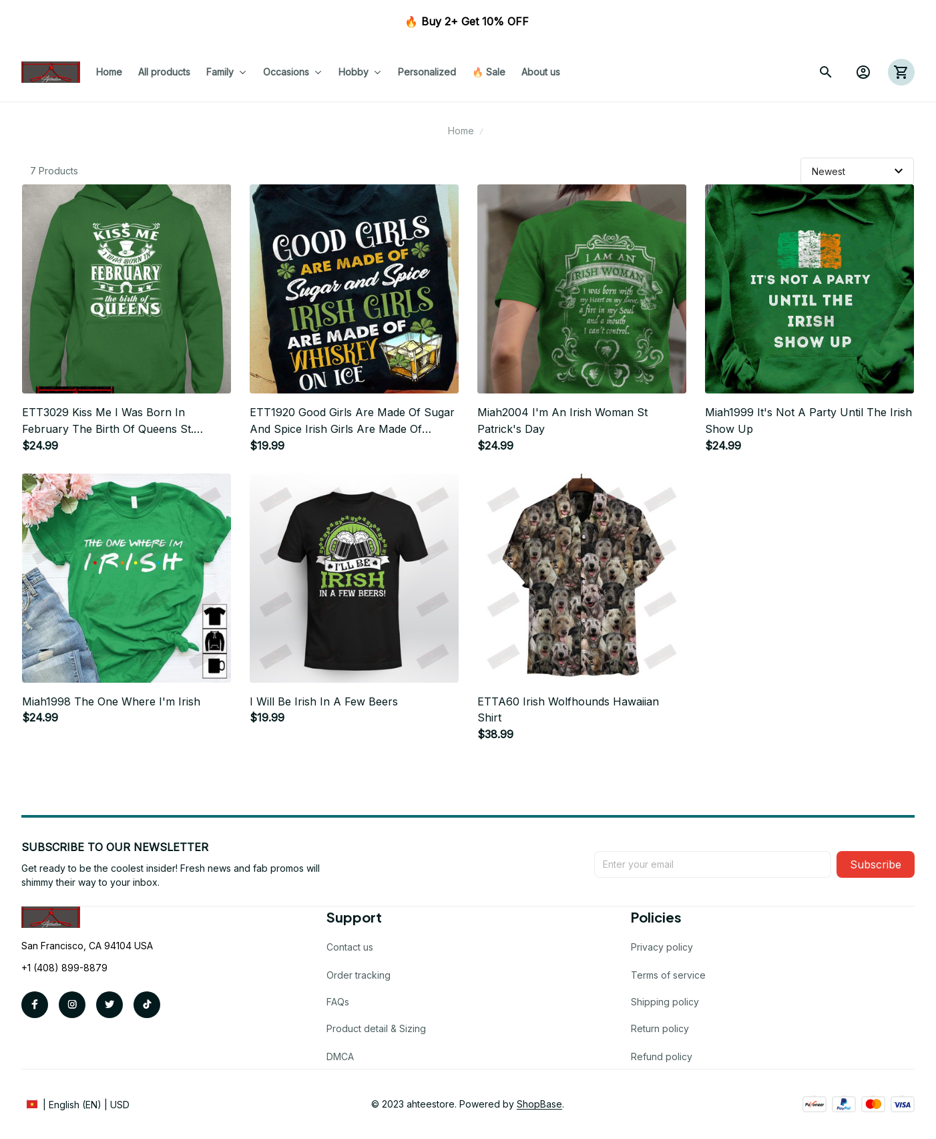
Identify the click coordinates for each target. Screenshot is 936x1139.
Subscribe (875, 864)
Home (461, 130)
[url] (539, 1104)
